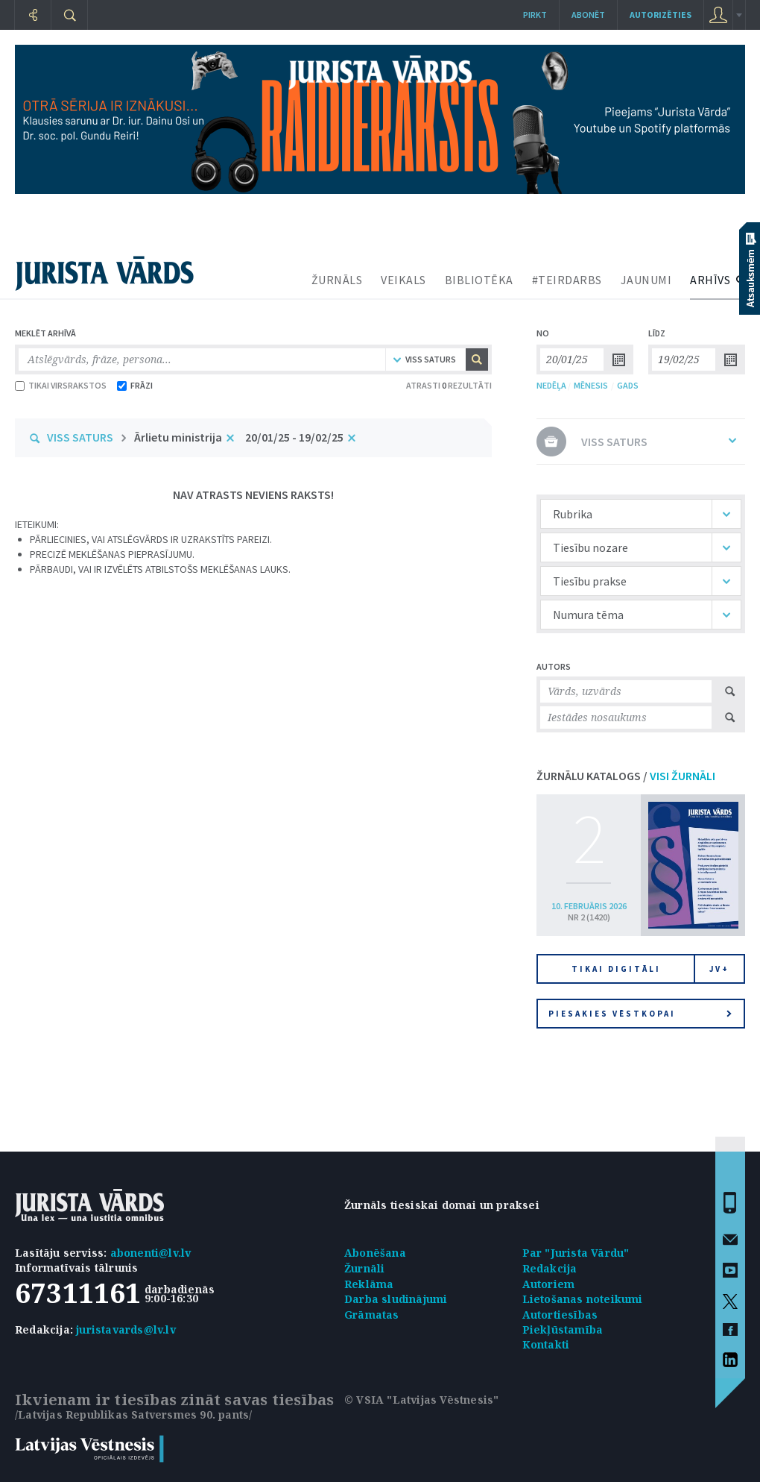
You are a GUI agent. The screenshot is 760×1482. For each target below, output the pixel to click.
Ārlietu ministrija (178, 437)
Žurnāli (364, 1268)
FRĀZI (135, 385)
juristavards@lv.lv (126, 1329)
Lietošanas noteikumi (582, 1299)
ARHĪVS (710, 279)
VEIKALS (403, 279)
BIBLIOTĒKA (479, 279)
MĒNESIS (591, 385)
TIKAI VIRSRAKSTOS (61, 385)
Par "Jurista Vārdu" (576, 1253)
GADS (628, 385)
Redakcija (549, 1268)
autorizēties (660, 14)
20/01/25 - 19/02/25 (294, 437)
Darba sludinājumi (395, 1299)
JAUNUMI (646, 279)
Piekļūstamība (563, 1329)
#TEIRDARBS (567, 279)
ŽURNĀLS (337, 279)
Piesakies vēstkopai (640, 1013)
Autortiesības (560, 1314)
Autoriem (548, 1284)
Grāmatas (371, 1314)
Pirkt (535, 14)
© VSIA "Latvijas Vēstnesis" (421, 1399)
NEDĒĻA (551, 385)
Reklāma (368, 1284)
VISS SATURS (80, 437)
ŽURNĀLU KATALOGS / (625, 775)
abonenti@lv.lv (150, 1253)
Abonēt (588, 14)
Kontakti (546, 1344)
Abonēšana (375, 1253)
